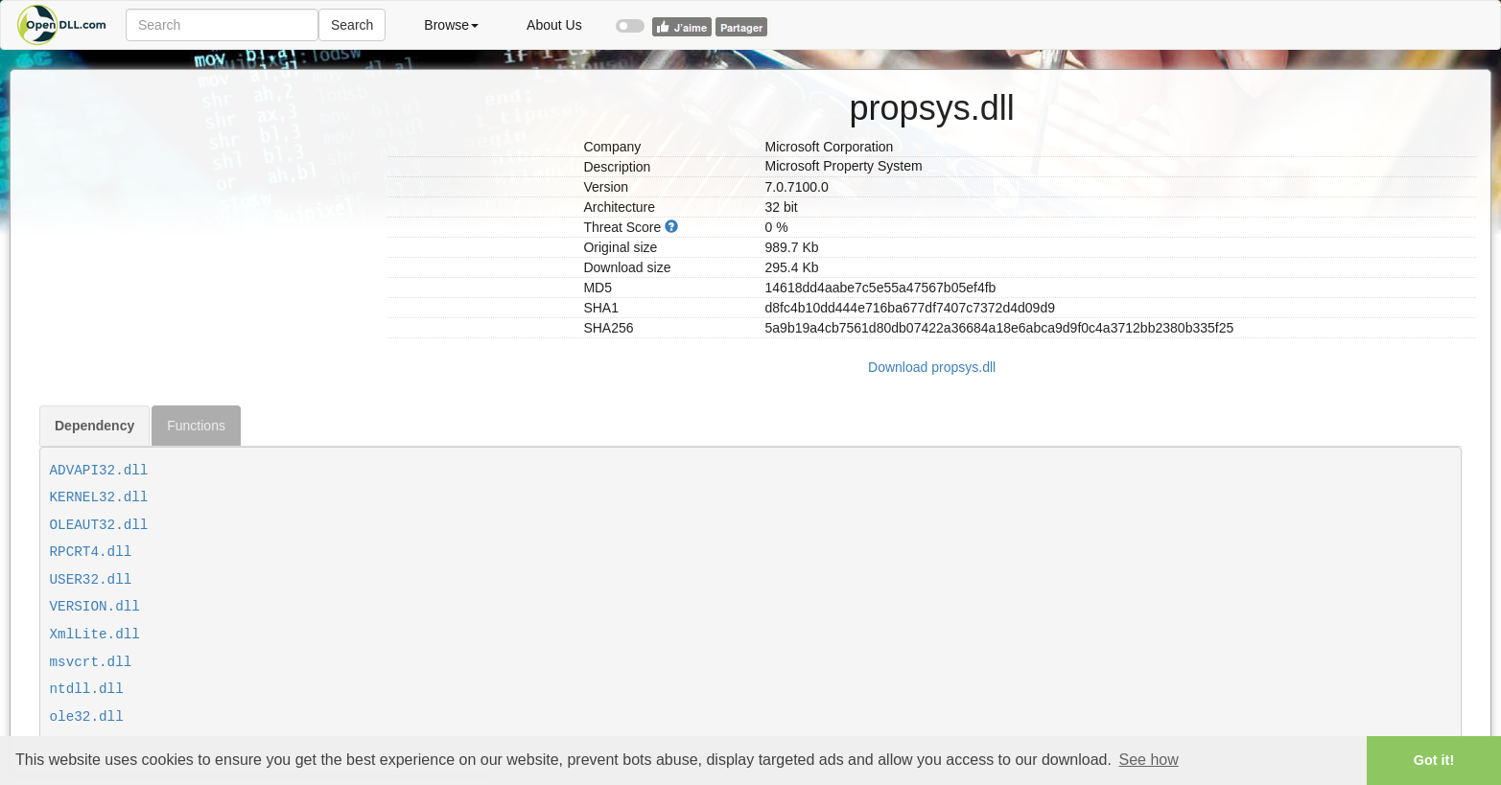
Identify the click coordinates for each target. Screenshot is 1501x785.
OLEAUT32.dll (99, 525)
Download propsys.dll (932, 367)
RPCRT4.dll (91, 552)
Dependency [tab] (94, 425)
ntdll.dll (87, 689)
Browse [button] (451, 25)
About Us (554, 25)
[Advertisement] (206, 204)
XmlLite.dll (95, 634)
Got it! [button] (1434, 760)
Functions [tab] (196, 425)
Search (352, 25)
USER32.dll (91, 580)
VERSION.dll (95, 606)
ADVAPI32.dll (99, 470)
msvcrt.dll (91, 662)
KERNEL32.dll (99, 497)
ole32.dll (87, 717)
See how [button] (1149, 759)
